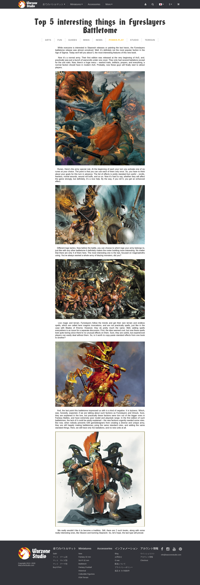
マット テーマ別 (60, 564)
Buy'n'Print (57, 567)
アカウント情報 (146, 557)
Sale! (55, 554)
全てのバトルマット (53, 4)
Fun (59, 40)
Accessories (94, 4)
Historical (82, 571)
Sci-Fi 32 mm (84, 560)
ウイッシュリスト (147, 554)
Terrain (150, 40)
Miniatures (75, 4)
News (99, 40)
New (80, 554)
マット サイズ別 (60, 560)
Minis (86, 40)
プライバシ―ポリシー (124, 567)
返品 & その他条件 (122, 571)
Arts (48, 40)
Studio (134, 40)
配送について (120, 564)
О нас (117, 560)
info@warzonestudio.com (171, 555)
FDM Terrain (83, 577)
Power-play (116, 40)
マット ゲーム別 (60, 557)
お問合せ (118, 557)
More (108, 4)
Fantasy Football (85, 567)
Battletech (83, 564)
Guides (72, 40)
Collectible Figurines (87, 574)
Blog (116, 554)
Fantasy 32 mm (85, 557)
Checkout (144, 560)
